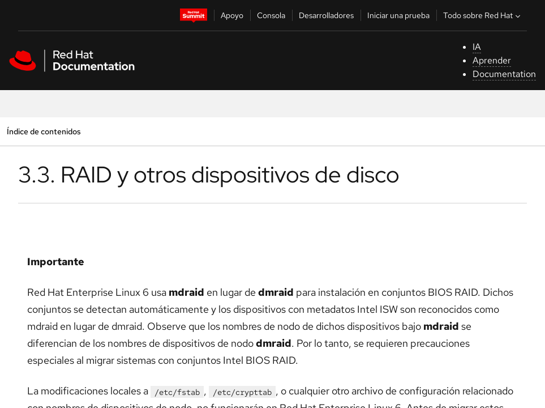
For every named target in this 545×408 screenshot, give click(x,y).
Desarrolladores (326, 15)
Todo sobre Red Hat (483, 15)
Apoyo (232, 15)
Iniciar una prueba (398, 15)
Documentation (504, 74)
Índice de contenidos (43, 131)
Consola (271, 15)
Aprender (492, 60)
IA (477, 47)
